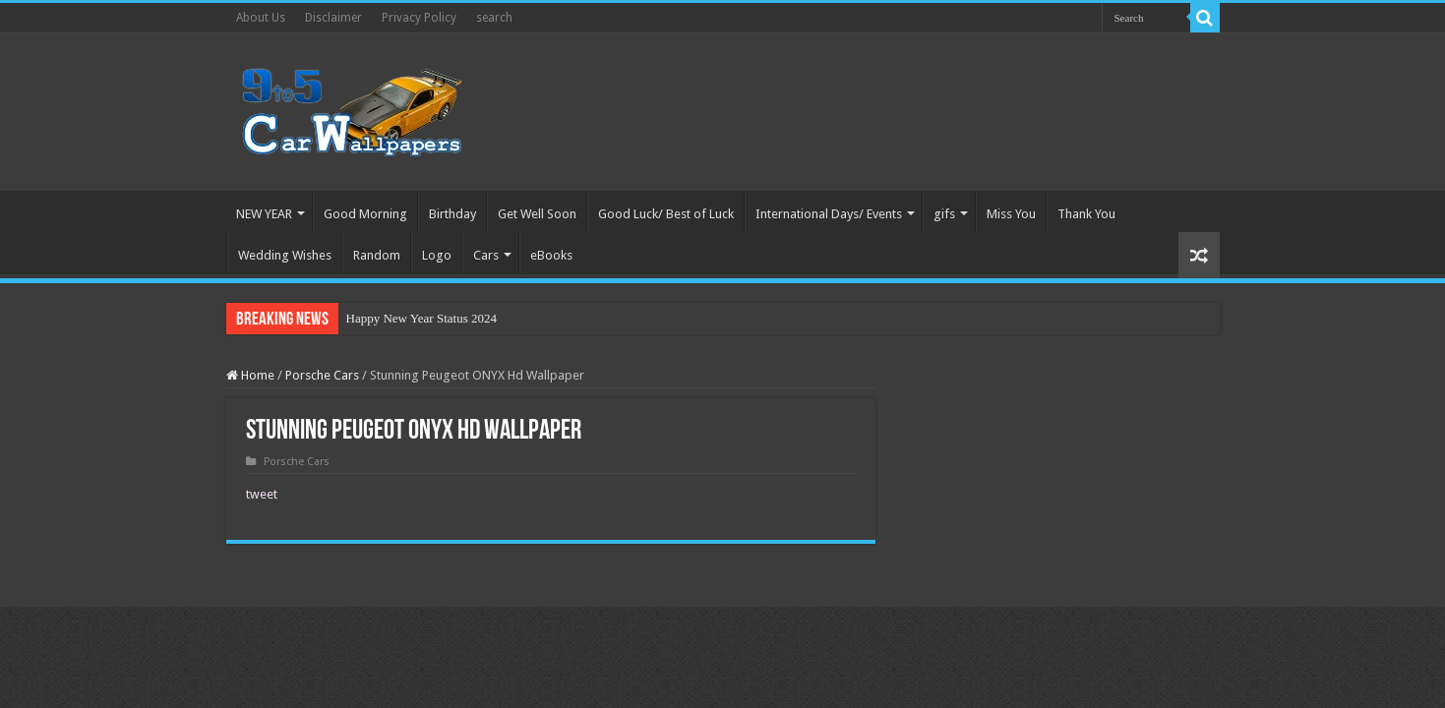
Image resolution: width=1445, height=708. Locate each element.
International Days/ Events (828, 213)
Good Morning (365, 213)
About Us (260, 18)
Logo (437, 255)
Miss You (1011, 213)
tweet (261, 494)
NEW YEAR (264, 213)
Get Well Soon (537, 213)
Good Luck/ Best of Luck (666, 213)
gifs (944, 213)
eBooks (551, 255)
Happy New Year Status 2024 (421, 318)
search (494, 18)
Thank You (1086, 213)
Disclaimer (333, 18)
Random (376, 255)
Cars (486, 255)
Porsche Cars (322, 375)
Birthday (452, 213)
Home (250, 375)
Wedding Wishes (284, 255)
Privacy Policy (419, 18)
